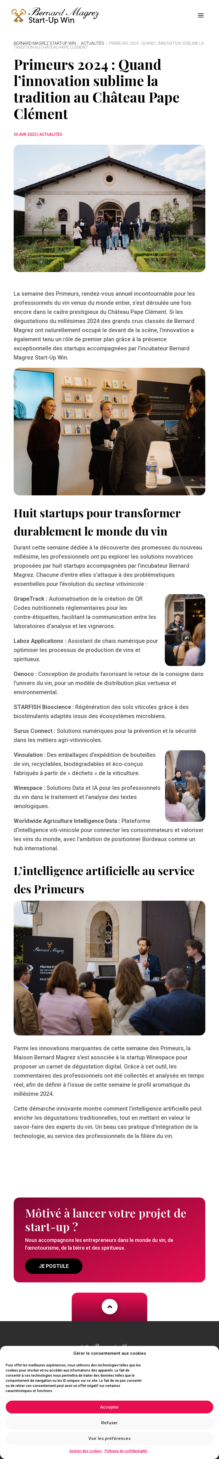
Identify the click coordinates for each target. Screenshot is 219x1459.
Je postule (54, 1263)
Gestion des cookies (85, 1451)
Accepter (109, 1407)
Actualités (92, 40)
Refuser (109, 1422)
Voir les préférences (109, 1438)
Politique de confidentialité (126, 1451)
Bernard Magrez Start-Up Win (45, 40)
